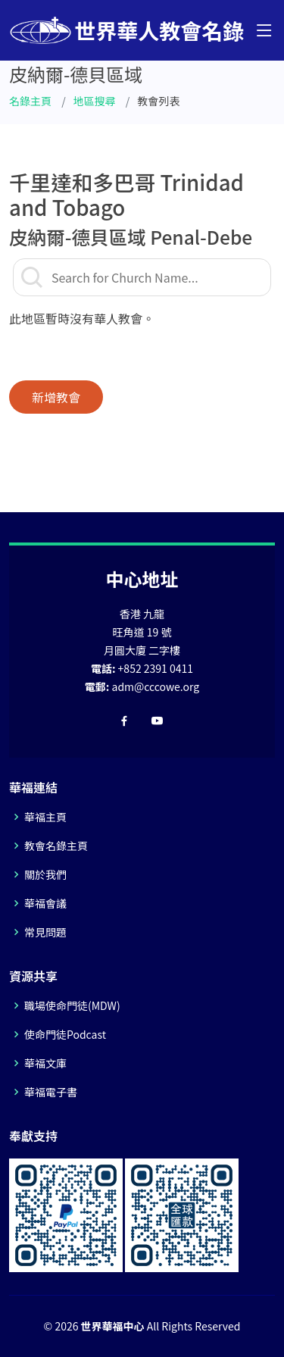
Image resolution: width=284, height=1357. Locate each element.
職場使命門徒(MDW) (72, 1005)
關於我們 (45, 874)
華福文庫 (45, 1063)
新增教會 (56, 397)
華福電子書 (50, 1092)
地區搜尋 (94, 100)
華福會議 (45, 903)
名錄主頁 (30, 100)
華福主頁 (45, 816)
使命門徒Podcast (65, 1034)
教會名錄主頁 (56, 845)
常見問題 (45, 932)
